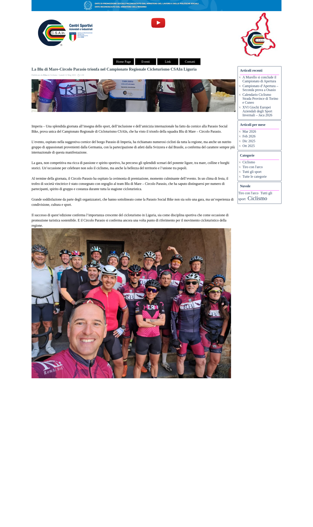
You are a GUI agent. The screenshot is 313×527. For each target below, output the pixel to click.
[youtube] (158, 23)
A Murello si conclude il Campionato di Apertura (259, 79)
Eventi (146, 61)
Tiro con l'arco (253, 167)
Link (168, 61)
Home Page (123, 61)
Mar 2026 (249, 131)
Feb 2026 (249, 136)
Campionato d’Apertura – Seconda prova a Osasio (260, 88)
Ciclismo (249, 162)
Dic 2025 (249, 141)
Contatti (190, 61)
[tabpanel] (157, 514)
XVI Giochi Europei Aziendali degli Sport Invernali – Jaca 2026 (257, 111)
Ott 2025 (249, 146)
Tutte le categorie (255, 176)
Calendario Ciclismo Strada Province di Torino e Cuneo (260, 98)
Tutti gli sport (252, 172)
